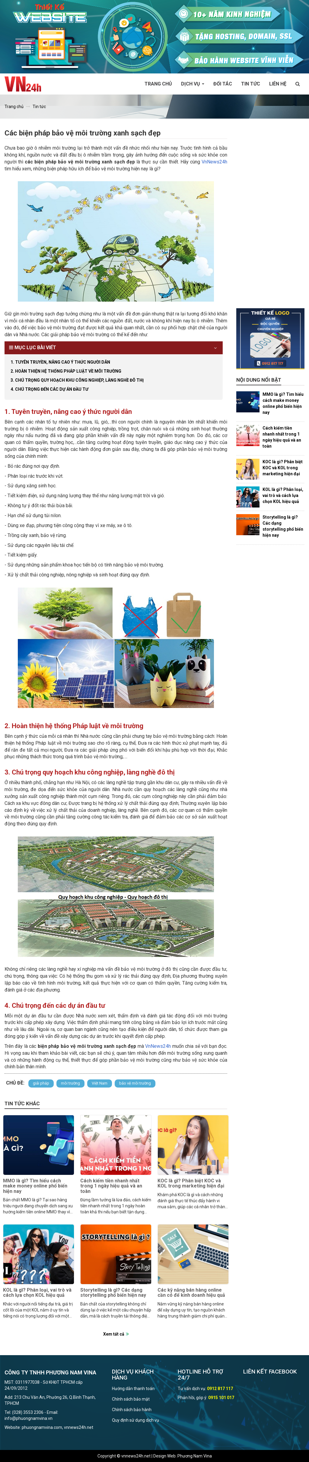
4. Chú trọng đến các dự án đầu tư (49, 389)
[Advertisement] (270, 218)
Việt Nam (99, 1083)
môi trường (70, 1083)
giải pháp (41, 1083)
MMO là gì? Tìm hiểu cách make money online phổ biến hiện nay (35, 1186)
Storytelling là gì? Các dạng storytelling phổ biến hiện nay (113, 1292)
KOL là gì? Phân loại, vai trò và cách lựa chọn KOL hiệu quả (37, 1292)
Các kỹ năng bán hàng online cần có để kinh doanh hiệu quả (191, 1292)
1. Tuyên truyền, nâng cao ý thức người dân (60, 362)
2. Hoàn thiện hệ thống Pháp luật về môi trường (66, 371)
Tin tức (250, 84)
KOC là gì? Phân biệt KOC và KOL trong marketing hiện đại (191, 1183)
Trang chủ (158, 84)
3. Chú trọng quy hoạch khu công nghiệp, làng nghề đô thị (77, 380)
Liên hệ (277, 84)
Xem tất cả (113, 1334)
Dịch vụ (192, 84)
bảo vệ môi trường (135, 1083)
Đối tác (222, 84)
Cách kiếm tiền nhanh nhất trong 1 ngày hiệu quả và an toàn (111, 1186)
